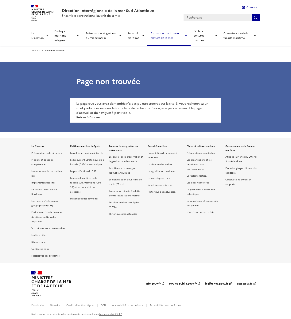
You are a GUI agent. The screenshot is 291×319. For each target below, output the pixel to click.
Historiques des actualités (45, 256)
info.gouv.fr (153, 284)
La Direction (37, 35)
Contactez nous (40, 249)
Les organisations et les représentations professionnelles (199, 164)
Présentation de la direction (46, 153)
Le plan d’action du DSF (83, 171)
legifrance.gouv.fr (216, 284)
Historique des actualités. (162, 192)
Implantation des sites (43, 182)
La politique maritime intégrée (86, 153)
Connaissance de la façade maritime (236, 35)
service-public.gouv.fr (183, 284)
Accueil (35, 50)
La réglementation (197, 176)
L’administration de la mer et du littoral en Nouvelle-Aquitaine (47, 217)
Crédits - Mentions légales (80, 305)
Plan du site (37, 305)
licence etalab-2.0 (108, 314)
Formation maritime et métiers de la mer (165, 35)
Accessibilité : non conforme (127, 305)
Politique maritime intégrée (60, 35)
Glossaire (55, 305)
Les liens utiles (38, 235)
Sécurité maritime (133, 35)
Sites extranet (38, 242)
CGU (103, 305)
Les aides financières (198, 182)
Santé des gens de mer (160, 185)
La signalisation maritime (161, 171)
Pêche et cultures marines (199, 35)
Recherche (256, 17)
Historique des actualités (200, 212)
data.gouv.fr (244, 284)
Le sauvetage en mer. (159, 178)
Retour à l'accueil (88, 117)
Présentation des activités (201, 153)
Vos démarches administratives (48, 228)
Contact (251, 8)
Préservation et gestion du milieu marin (101, 35)
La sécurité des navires (160, 164)
